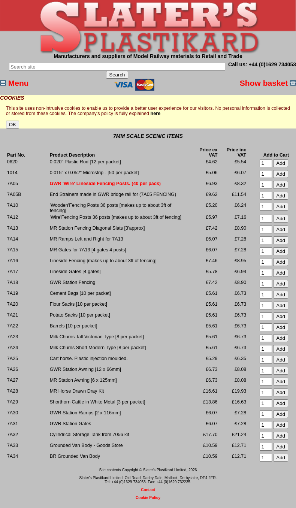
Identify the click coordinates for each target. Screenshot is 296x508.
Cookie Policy (148, 498)
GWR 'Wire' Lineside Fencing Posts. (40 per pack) (105, 183)
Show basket (268, 83)
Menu (14, 83)
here (156, 113)
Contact (148, 490)
